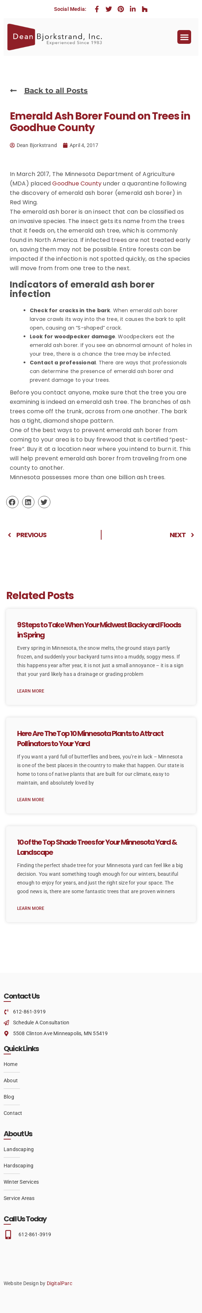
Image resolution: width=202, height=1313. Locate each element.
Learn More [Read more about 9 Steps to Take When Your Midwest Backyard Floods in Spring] (30, 691)
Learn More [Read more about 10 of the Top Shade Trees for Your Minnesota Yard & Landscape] (30, 908)
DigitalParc (59, 1283)
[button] (184, 37)
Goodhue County (77, 183)
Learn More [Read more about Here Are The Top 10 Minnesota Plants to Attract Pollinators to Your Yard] (30, 799)
